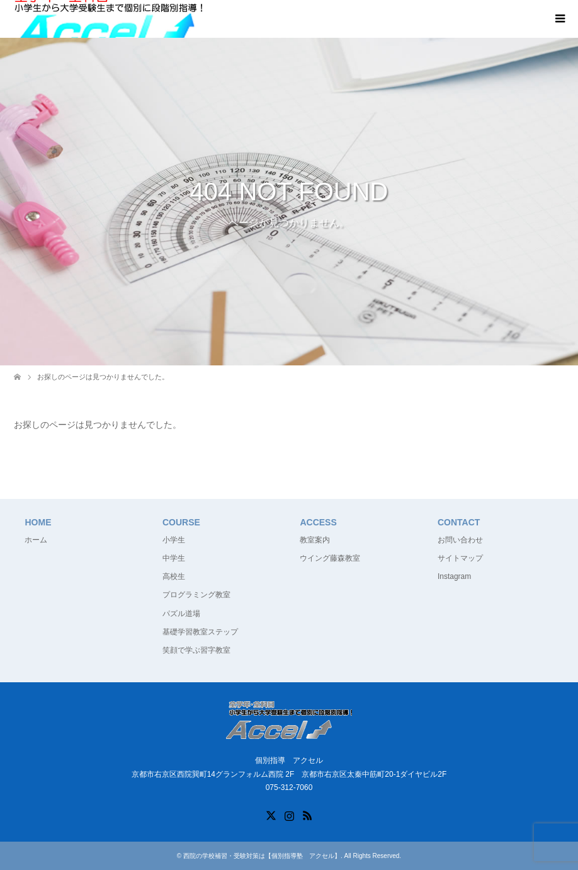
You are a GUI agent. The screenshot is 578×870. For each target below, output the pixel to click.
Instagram (454, 576)
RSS (307, 814)
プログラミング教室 (196, 594)
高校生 (173, 576)
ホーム (36, 539)
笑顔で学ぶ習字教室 (196, 650)
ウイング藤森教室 (330, 558)
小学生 (173, 539)
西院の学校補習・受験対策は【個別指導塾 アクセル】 (262, 855)
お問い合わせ (460, 539)
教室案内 (315, 539)
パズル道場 (181, 613)
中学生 (173, 558)
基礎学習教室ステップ (200, 631)
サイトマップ (460, 558)
